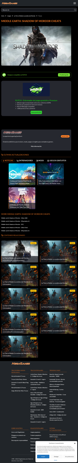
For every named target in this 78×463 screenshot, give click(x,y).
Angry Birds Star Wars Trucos (19, 390)
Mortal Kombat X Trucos (18, 376)
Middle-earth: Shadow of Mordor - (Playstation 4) (15, 230)
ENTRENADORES (25, 160)
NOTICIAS (8, 160)
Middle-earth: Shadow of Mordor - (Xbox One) (14, 227)
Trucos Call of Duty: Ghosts (19, 379)
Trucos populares (35, 441)
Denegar (56, 456)
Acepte (43, 456)
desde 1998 (65, 136)
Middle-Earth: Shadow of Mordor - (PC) (12, 224)
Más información (36, 146)
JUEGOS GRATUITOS (56, 160)
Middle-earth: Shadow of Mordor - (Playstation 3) (15, 221)
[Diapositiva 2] (56, 439)
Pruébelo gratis (64, 75)
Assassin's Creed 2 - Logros (38, 379)
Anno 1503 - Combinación (57, 411)
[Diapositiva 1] (55, 439)
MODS (40, 160)
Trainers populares (35, 435)
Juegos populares (35, 432)
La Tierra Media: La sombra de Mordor (24, 16)
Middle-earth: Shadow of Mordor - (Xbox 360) (14, 218)
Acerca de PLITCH (36, 112)
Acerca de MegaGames (17, 432)
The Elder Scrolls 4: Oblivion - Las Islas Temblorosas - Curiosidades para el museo (58, 406)
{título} (55, 460)
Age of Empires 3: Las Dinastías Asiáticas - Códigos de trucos (38, 404)
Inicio (2, 16)
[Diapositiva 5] (60, 439)
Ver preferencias (69, 456)
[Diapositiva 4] (59, 439)
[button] (75, 443)
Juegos (9, 16)
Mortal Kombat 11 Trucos (18, 387)
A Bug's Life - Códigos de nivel (58, 415)
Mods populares (35, 438)
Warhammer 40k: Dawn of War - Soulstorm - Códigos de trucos (38, 416)
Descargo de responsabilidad (19, 440)
